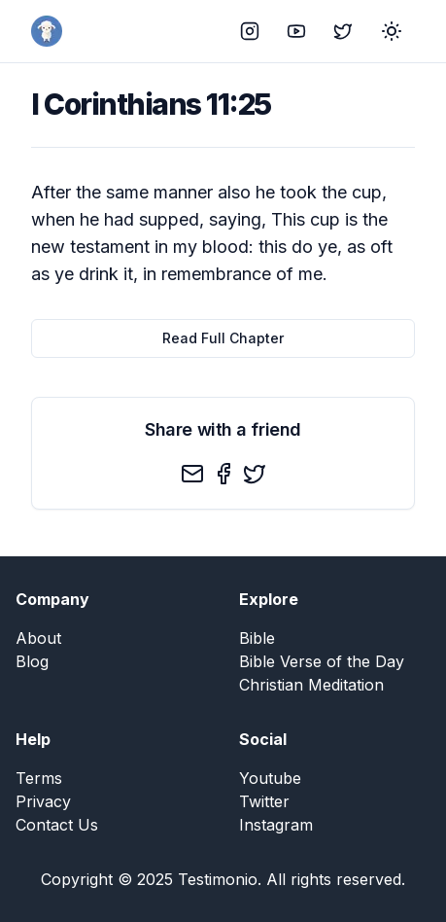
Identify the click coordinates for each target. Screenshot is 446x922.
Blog (32, 661)
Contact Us (57, 824)
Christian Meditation (311, 684)
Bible (257, 638)
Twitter (264, 801)
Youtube (270, 778)
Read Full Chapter (223, 338)
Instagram (276, 824)
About (38, 638)
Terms (39, 778)
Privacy (43, 801)
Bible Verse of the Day (321, 661)
